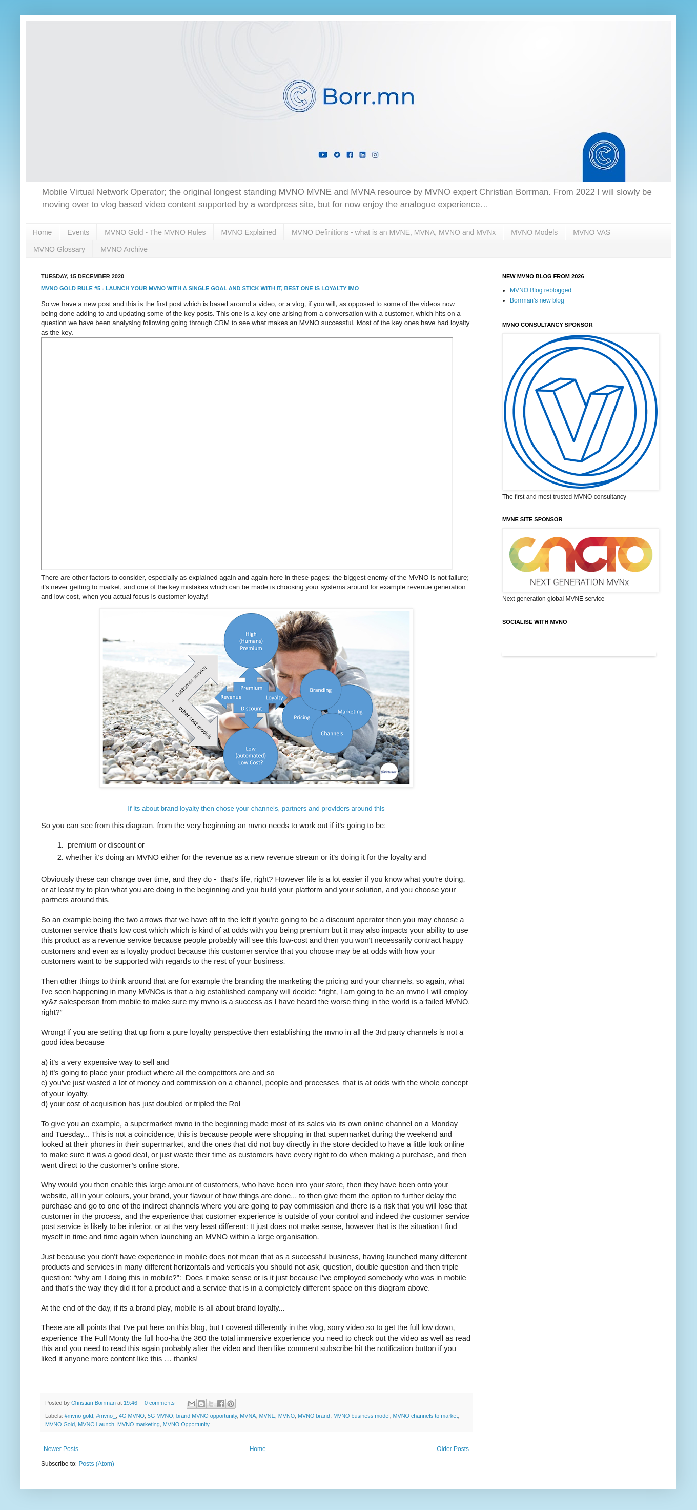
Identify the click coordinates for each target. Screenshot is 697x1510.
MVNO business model (361, 1416)
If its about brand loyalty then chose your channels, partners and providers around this (256, 808)
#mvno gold (79, 1416)
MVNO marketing (138, 1424)
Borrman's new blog (537, 300)
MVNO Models (534, 232)
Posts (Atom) (96, 1463)
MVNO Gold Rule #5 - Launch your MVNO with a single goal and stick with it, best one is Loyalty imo (200, 288)
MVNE (267, 1416)
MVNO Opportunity (186, 1424)
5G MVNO (160, 1416)
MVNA (248, 1416)
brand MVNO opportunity (206, 1416)
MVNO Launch (96, 1424)
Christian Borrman (94, 1403)
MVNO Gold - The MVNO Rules (155, 232)
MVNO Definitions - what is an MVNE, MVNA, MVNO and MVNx (394, 232)
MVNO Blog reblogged (540, 290)
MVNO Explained (248, 232)
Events (78, 232)
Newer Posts (61, 1449)
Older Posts (453, 1449)
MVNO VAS (591, 232)
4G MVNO (132, 1416)
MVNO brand (314, 1416)
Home (42, 232)
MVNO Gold (60, 1424)
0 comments (160, 1403)
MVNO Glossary (59, 249)
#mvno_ (106, 1416)
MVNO (286, 1416)
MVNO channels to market (425, 1416)
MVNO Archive (124, 249)
